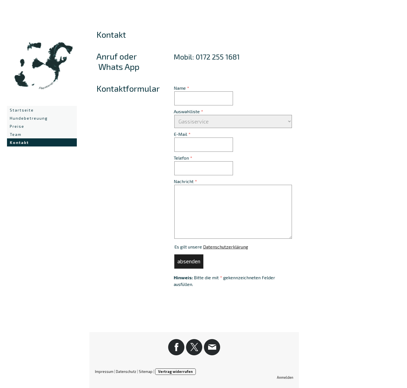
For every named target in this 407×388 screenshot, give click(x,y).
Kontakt (19, 142)
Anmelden (285, 377)
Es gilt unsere (211, 246)
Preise (17, 126)
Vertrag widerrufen (175, 371)
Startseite (22, 110)
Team (16, 134)
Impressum (104, 371)
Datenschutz (126, 371)
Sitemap (146, 371)
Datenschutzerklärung (225, 246)
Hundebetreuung (29, 118)
